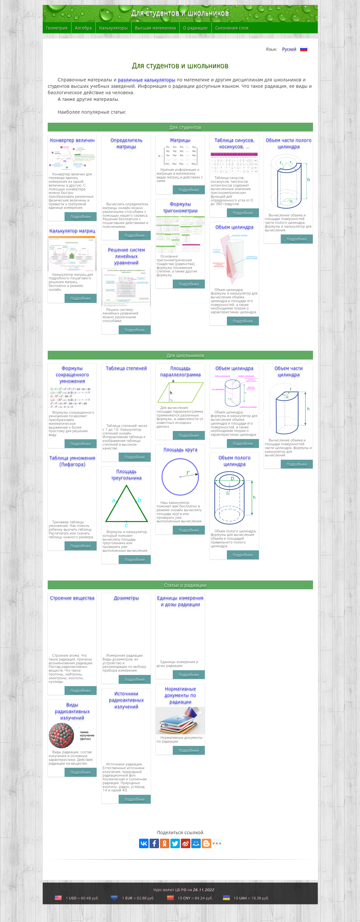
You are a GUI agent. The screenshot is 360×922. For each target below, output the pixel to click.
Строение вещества (72, 597)
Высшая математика (155, 28)
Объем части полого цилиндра (289, 143)
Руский (295, 49)
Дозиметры (126, 597)
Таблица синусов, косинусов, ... (235, 143)
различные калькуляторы (146, 79)
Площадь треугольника (126, 474)
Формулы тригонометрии (180, 206)
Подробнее (80, 216)
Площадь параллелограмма (180, 371)
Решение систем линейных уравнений (126, 256)
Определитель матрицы (126, 143)
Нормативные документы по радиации (180, 695)
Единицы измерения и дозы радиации (180, 600)
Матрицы (180, 139)
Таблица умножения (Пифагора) (72, 460)
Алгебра (83, 28)
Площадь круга (180, 449)
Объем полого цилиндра (235, 460)
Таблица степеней (126, 367)
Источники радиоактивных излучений (126, 700)
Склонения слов (231, 28)
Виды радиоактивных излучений (72, 711)
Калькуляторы (113, 28)
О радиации (195, 28)
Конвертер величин (72, 139)
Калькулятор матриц (72, 230)
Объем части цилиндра (289, 371)
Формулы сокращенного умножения (72, 374)
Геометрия (57, 28)
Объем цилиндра (234, 226)
